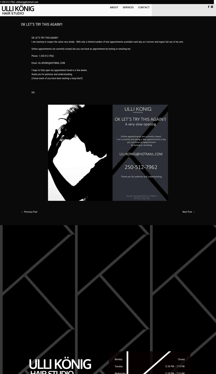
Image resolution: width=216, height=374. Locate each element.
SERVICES (128, 7)
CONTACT (144, 7)
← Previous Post (29, 211)
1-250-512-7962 (7, 2)
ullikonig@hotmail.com (27, 2)
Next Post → (189, 211)
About (114, 7)
